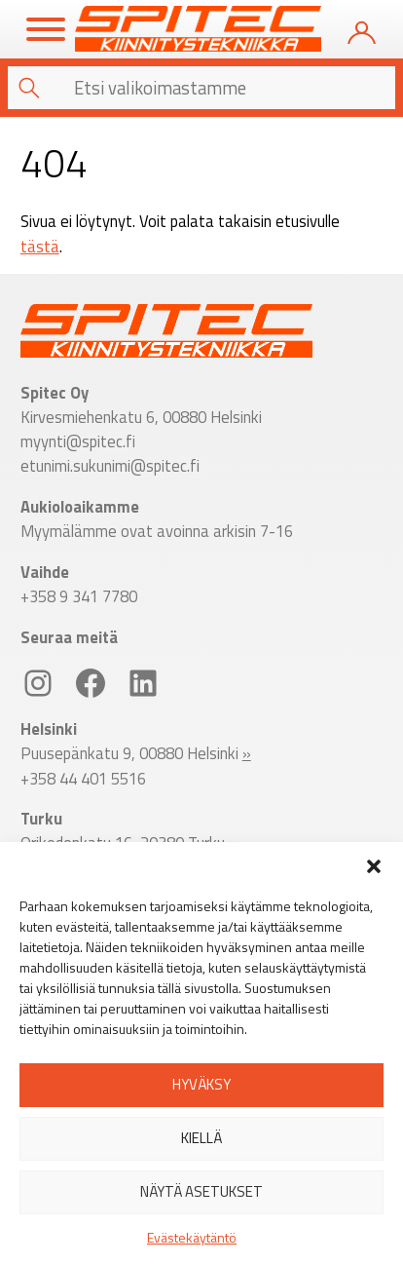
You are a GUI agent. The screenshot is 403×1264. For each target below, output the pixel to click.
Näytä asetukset (201, 1191)
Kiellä (201, 1138)
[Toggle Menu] (45, 29)
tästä (39, 246)
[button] (374, 866)
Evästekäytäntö (192, 1237)
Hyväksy (201, 1084)
